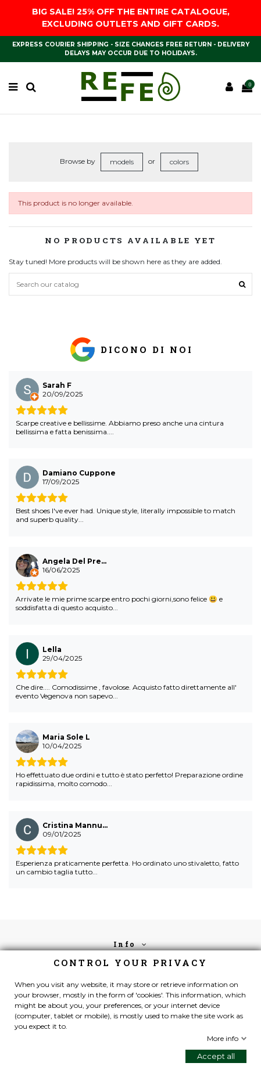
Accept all (216, 1056)
